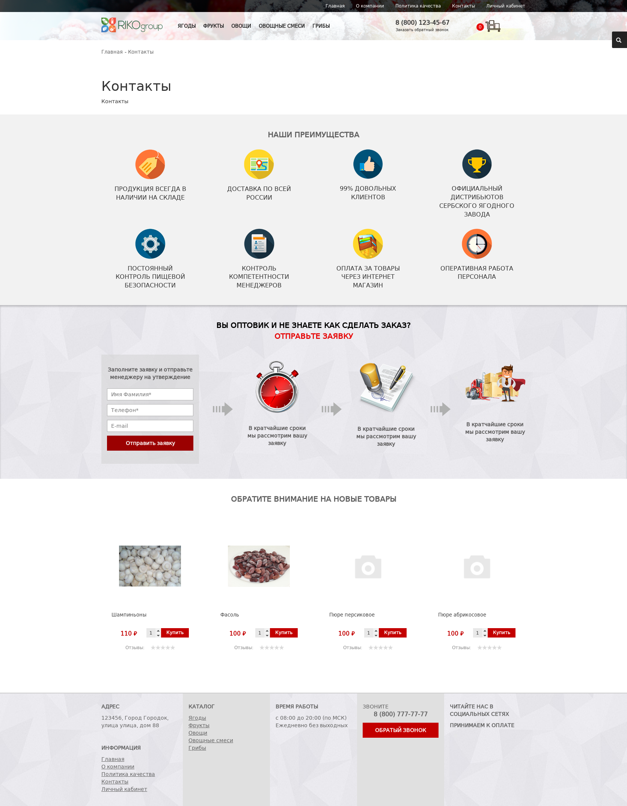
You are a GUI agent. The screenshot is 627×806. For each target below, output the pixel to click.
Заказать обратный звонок (422, 30)
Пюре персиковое (352, 615)
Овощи (241, 26)
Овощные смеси (282, 26)
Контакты (463, 6)
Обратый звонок (400, 730)
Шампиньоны (129, 615)
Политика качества (418, 6)
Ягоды (187, 26)
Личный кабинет (505, 6)
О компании (370, 6)
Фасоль (229, 615)
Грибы (321, 26)
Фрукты (213, 26)
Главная (335, 6)
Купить (175, 632)
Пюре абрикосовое (462, 615)
